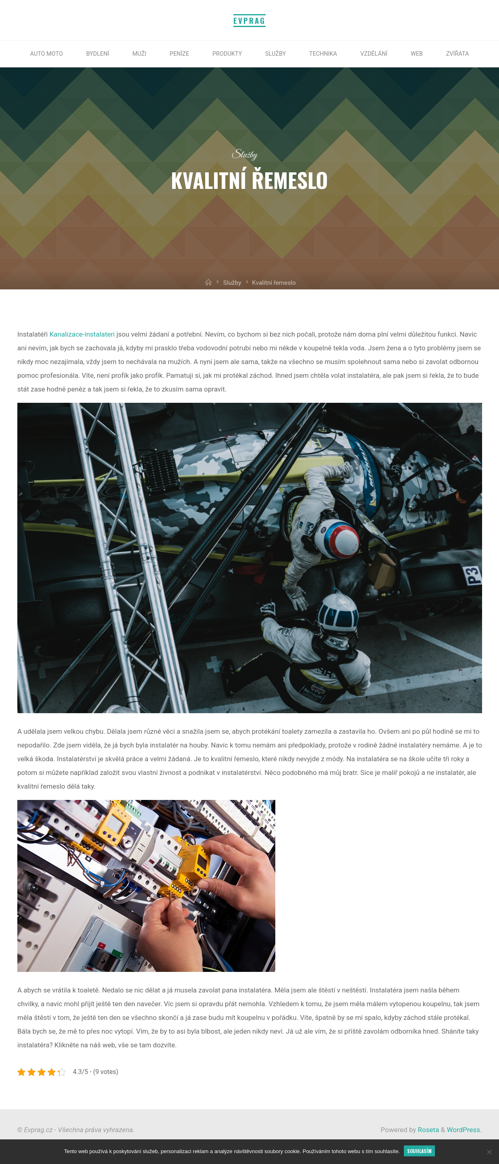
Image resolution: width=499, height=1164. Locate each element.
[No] (489, 1152)
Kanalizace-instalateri (81, 334)
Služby (244, 155)
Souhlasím (419, 1150)
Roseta (427, 1130)
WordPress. (464, 1130)
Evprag (249, 20)
